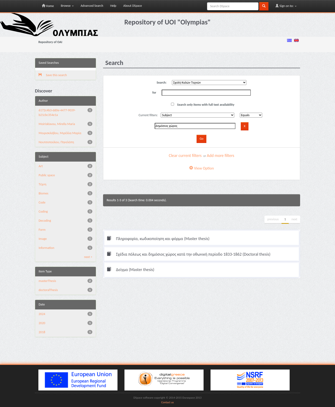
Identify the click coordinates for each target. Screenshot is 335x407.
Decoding (45, 221)
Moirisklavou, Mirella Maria (57, 124)
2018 (42, 332)
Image (43, 239)
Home (48, 6)
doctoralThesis (48, 290)
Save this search (53, 75)
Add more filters (220, 155)
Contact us (167, 402)
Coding (43, 212)
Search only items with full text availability (202, 105)
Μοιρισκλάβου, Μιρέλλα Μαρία (60, 133)
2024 (42, 314)
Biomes (43, 193)
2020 (42, 323)
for (154, 93)
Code (42, 202)
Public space (47, 175)
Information (46, 248)
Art (41, 166)
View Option (201, 168)
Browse (67, 6)
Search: (162, 83)
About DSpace (132, 6)
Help (113, 6)
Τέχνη (42, 184)
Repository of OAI (50, 42)
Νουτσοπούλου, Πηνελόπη (56, 142)
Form (42, 230)
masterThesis (47, 281)
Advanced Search (92, 6)
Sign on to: (286, 6)
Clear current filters (185, 155)
